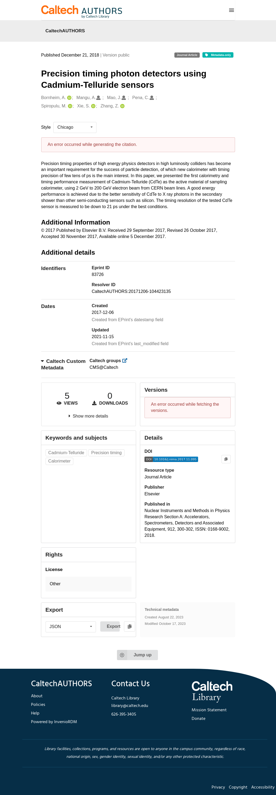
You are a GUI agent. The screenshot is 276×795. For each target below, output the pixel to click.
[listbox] (74, 127)
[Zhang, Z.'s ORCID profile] (122, 106)
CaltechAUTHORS (65, 30)
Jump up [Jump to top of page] (134, 655)
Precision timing (106, 452)
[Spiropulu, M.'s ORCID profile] (69, 106)
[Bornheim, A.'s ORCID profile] (68, 98)
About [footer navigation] (37, 696)
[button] (89, 584)
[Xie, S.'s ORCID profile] (92, 106)
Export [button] (113, 626)
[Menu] (231, 10)
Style (46, 127)
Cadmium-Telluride (66, 452)
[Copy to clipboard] (226, 459)
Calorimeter (59, 461)
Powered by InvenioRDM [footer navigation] (54, 722)
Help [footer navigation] (35, 713)
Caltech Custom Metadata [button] (63, 364)
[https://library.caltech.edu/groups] (126, 360)
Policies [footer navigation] (38, 704)
